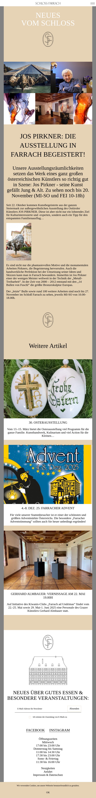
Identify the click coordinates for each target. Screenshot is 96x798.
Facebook (35, 739)
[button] (92, 3)
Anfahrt (48, 780)
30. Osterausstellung (48, 431)
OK (48, 792)
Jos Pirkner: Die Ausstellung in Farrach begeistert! (48, 149)
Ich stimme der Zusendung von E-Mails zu (50, 726)
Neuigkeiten (48, 777)
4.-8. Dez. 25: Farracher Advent (48, 517)
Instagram (59, 739)
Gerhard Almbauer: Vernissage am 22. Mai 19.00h (48, 604)
